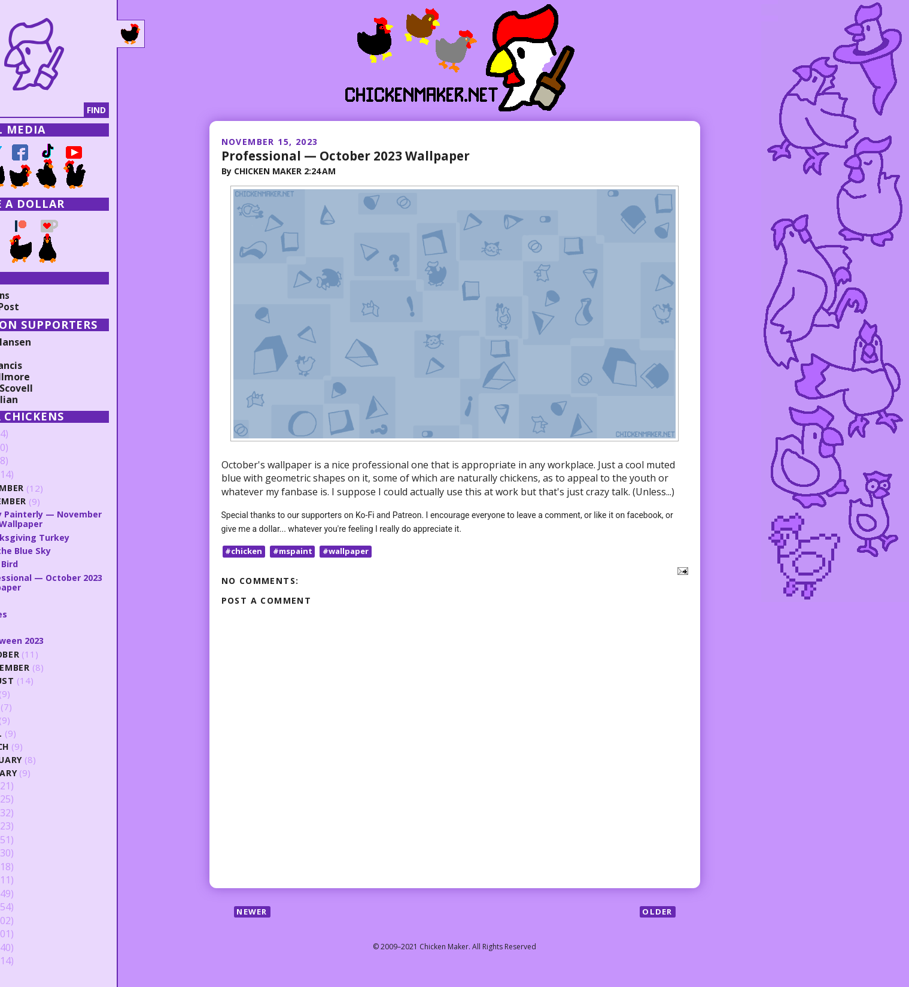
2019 (28, 826)
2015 (28, 880)
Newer (254, 912)
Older (657, 912)
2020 (28, 812)
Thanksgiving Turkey (74, 537)
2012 (28, 920)
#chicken (245, 550)
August (46, 681)
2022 (28, 785)
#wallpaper (353, 550)
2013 (28, 907)
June (38, 707)
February (50, 760)
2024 (28, 461)
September (53, 667)
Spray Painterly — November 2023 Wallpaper (93, 519)
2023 (28, 475)
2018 (28, 839)
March (43, 746)
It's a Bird (49, 564)
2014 (28, 893)
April (39, 733)
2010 (28, 947)
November (53, 501)
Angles (42, 613)
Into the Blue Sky (65, 550)
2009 (28, 961)
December (51, 488)
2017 (28, 853)
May (37, 720)
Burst (39, 600)
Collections (36, 295)
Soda (38, 627)
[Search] (71, 110)
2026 (28, 434)
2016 (28, 866)
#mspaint (297, 550)
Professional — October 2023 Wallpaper (352, 155)
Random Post (40, 306)
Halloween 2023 (62, 640)
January (48, 773)
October (49, 654)
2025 (28, 448)
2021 (28, 799)
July (37, 694)
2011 (28, 934)
